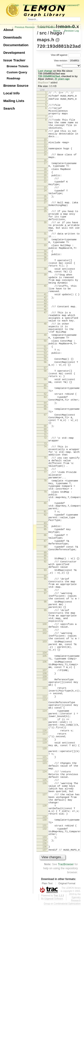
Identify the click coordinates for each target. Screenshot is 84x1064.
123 (45, 901)
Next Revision (67, 27)
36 (45, 290)
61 (45, 446)
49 (45, 383)
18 (45, 183)
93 (45, 665)
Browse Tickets (17, 66)
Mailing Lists (13, 101)
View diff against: (66, 55)
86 (45, 623)
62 (45, 453)
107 (45, 788)
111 (45, 809)
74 (45, 515)
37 (45, 293)
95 (45, 675)
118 (45, 873)
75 (45, 529)
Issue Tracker (14, 60)
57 (45, 423)
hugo (56, 32)
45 (45, 348)
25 (45, 216)
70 (45, 499)
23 (45, 205)
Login (16, 5)
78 (45, 557)
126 (45, 926)
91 (45, 651)
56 (45, 415)
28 (45, 230)
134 (45, 996)
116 (45, 862)
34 (45, 282)
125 (45, 922)
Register (45, 5)
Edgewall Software (53, 1057)
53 (45, 405)
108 (45, 792)
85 (45, 616)
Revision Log (71, 30)
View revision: (61, 60)
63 (45, 457)
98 (45, 703)
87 (45, 631)
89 (45, 645)
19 (45, 187)
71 (45, 502)
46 (45, 352)
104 (45, 767)
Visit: (58, 65)
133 (45, 992)
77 (45, 546)
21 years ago (62, 79)
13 (45, 159)
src (43, 32)
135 (45, 1000)
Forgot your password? (66, 5)
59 (45, 436)
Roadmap (13, 78)
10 (45, 149)
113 (45, 824)
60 (45, 443)
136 (45, 1004)
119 (45, 877)
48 (45, 369)
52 (45, 401)
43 (45, 343)
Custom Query (17, 72)
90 (45, 648)
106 (45, 778)
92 (45, 655)
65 (45, 468)
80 (45, 585)
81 (45, 595)
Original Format (66, 1042)
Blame (56, 30)
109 (45, 796)
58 (45, 426)
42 (45, 339)
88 (45, 638)
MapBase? (44, 82)
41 (45, 335)
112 (45, 820)
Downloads (12, 37)
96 (45, 689)
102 (45, 742)
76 (45, 543)
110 (45, 799)
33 (45, 275)
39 (45, 311)
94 (45, 672)
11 (45, 152)
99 (45, 714)
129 (45, 968)
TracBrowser (66, 1023)
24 (45, 209)
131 (45, 978)
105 (45, 770)
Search (9, 108)
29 (45, 233)
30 (45, 247)
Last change (45, 70)
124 (45, 912)
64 (45, 464)
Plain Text (47, 1042)
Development (14, 52)
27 (45, 223)
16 (45, 173)
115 (45, 848)
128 (45, 954)
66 (45, 471)
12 (45, 156)
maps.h (45, 39)
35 (45, 286)
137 (45, 1007)
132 (45, 982)
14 (45, 163)
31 (45, 261)
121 (45, 894)
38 (45, 303)
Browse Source (15, 85)
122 (45, 898)
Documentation (15, 45)
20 (45, 190)
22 (45, 198)
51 (45, 397)
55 (45, 412)
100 (45, 731)
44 (45, 346)
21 (45, 194)
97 (45, 693)
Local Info (11, 93)
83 (45, 610)
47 (45, 355)
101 (45, 738)
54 (45, 409)
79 (45, 571)
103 (45, 753)
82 (45, 599)
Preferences (30, 5)
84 (45, 612)
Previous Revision (25, 27)
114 (45, 837)
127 (45, 940)
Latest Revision (47, 27)
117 (45, 866)
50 (45, 390)
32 (45, 268)
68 (45, 492)
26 (45, 220)
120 (45, 884)
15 (45, 166)
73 (45, 512)
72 (45, 505)
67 (45, 478)
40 (45, 324)
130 (45, 971)
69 (45, 496)
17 (45, 176)
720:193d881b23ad (59, 46)
